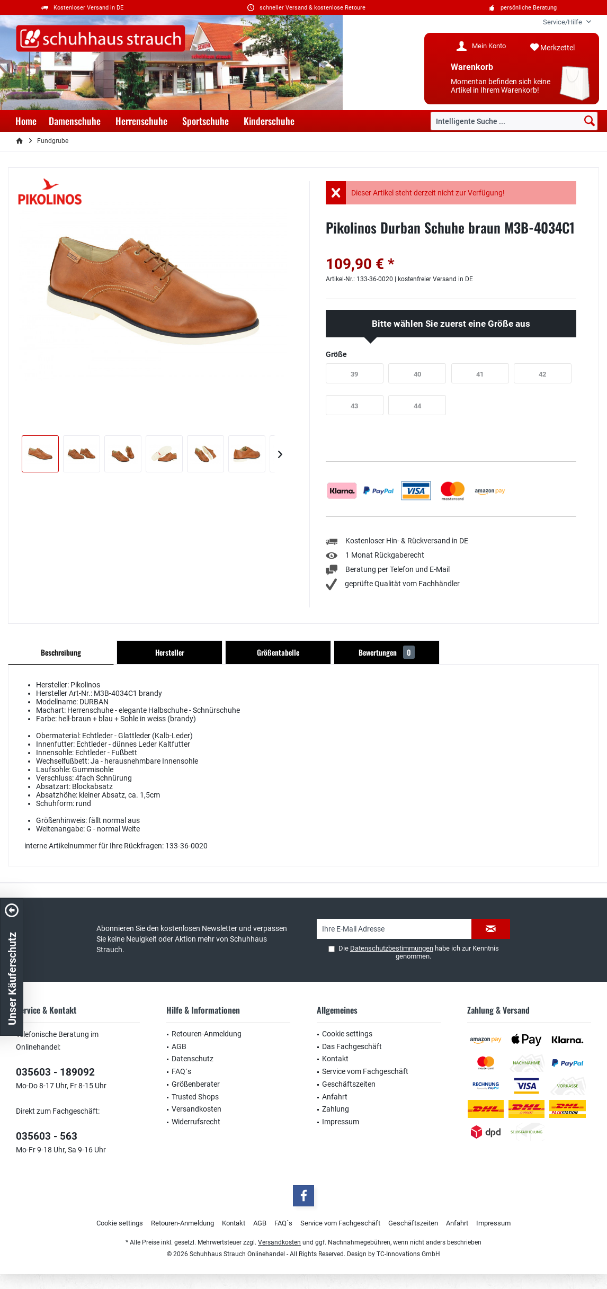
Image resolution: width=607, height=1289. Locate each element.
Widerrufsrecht (196, 1121)
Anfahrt (334, 1097)
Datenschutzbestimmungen (391, 948)
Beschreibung (61, 652)
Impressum (340, 1121)
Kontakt (335, 1058)
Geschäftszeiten (349, 1084)
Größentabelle (278, 652)
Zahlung (335, 1109)
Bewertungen (387, 652)
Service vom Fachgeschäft (365, 1071)
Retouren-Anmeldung (207, 1034)
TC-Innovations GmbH (408, 1254)
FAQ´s (181, 1071)
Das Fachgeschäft (352, 1046)
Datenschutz (192, 1058)
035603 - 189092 (55, 1072)
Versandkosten (196, 1109)
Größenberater (196, 1084)
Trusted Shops (195, 1097)
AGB (179, 1046)
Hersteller (169, 652)
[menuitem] (563, 22)
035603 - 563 (46, 1136)
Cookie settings (347, 1034)
